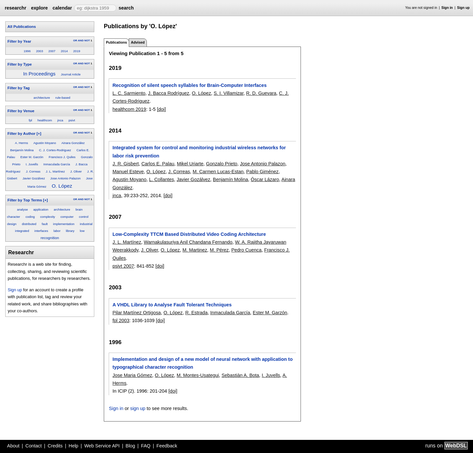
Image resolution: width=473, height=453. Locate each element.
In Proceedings (39, 73)
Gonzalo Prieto (221, 163)
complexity (47, 216)
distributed (29, 224)
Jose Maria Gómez (132, 375)
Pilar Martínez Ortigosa (136, 312)
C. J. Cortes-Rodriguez (55, 150)
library (70, 231)
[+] (38, 133)
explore (39, 7)
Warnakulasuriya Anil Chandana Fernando (188, 242)
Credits (55, 445)
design (11, 224)
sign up (137, 408)
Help (74, 445)
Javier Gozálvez (33, 178)
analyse (22, 209)
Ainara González (73, 143)
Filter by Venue (21, 111)
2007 (51, 51)
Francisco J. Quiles (62, 157)
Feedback (166, 445)
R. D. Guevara (261, 93)
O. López (62, 186)
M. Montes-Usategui (198, 375)
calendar (62, 7)
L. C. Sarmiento (128, 93)
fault (45, 224)
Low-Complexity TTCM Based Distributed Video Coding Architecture (189, 234)
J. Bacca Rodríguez (168, 93)
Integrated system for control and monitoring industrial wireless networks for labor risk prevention (199, 151)
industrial (86, 224)
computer (67, 216)
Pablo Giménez (262, 171)
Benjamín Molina (22, 150)
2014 (64, 51)
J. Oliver (76, 171)
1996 (27, 51)
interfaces (41, 231)
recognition (49, 238)
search (126, 7)
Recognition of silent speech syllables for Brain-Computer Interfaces (189, 85)
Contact (33, 445)
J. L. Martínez (55, 171)
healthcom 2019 (129, 109)
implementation (64, 224)
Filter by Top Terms (25, 200)
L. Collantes (161, 179)
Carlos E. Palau (157, 163)
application (40, 209)
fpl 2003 (120, 320)
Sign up (463, 8)
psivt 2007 (123, 266)
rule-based (63, 97)
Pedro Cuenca (246, 250)
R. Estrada (196, 312)
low (82, 231)
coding (30, 216)
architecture (42, 97)
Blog (130, 445)
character (13, 216)
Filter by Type (20, 64)
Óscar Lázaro (265, 179)
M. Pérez (219, 250)
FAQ (145, 445)
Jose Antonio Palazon (65, 178)
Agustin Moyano (45, 143)
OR (75, 40)
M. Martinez (195, 250)
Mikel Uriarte (190, 163)
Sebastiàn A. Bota (240, 375)
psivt (72, 120)
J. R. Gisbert (125, 163)
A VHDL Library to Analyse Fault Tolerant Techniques (172, 304)
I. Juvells (32, 164)
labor (57, 231)
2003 (39, 51)
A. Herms (21, 143)
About (13, 445)
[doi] (161, 109)
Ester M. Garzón (31, 157)
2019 (76, 51)
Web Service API (102, 445)
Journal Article (70, 74)
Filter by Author (21, 133)
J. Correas (33, 171)
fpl (30, 120)
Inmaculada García (56, 164)
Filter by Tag (19, 88)
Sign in (447, 8)
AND (80, 40)
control (83, 216)
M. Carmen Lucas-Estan (217, 171)
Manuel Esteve (128, 171)
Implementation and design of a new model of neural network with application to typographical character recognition (202, 363)
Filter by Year (19, 41)
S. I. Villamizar (228, 93)
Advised (138, 42)
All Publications (22, 27)
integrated (22, 231)
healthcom (44, 120)
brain (79, 209)
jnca (60, 120)
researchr (15, 7)
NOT (87, 40)
